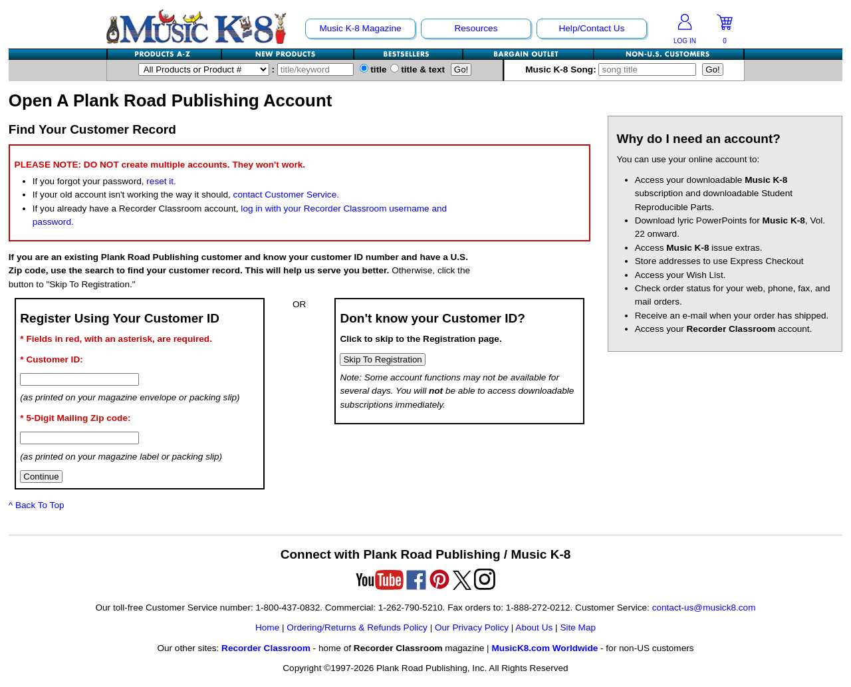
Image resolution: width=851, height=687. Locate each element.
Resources (475, 28)
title (373, 69)
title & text (417, 69)
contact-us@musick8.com (704, 608)
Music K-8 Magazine (360, 28)
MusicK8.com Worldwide (544, 648)
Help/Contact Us (591, 28)
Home (267, 627)
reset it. (161, 181)
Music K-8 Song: (613, 69)
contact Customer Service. (286, 195)
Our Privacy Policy (472, 627)
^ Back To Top (36, 505)
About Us (533, 627)
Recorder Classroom (265, 648)
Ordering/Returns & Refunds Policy (357, 627)
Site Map (578, 627)
